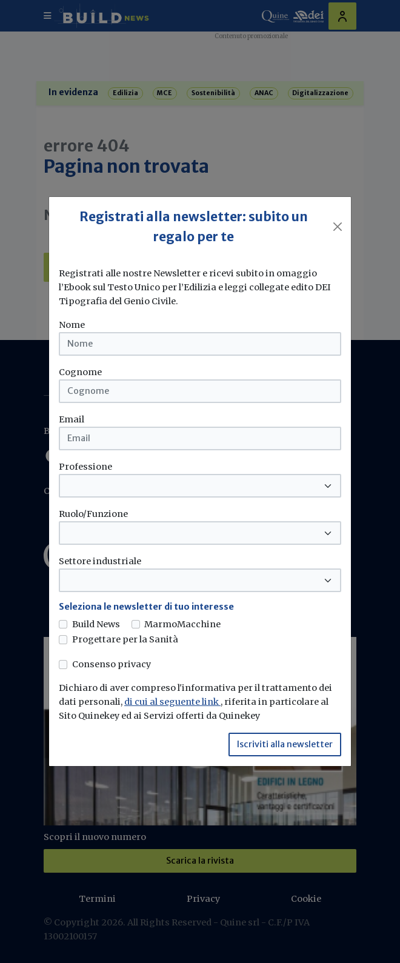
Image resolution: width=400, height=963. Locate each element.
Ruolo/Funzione (93, 513)
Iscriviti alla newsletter (285, 744)
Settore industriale (100, 561)
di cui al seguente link (172, 701)
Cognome (80, 372)
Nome (72, 324)
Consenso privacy (111, 664)
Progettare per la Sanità (125, 639)
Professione (85, 466)
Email (71, 419)
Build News (96, 624)
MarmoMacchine (182, 624)
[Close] (337, 227)
